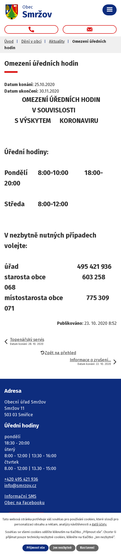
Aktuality (57, 41)
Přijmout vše (36, 547)
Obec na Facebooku (24, 502)
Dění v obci (31, 41)
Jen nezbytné (62, 547)
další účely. (99, 524)
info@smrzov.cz (20, 485)
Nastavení (87, 547)
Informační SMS (20, 496)
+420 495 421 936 (21, 479)
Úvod (9, 41)
